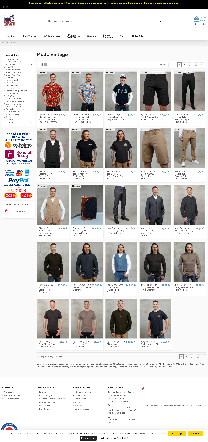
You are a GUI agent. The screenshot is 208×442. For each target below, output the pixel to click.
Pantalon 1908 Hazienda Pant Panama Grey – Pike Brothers (182, 118)
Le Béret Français (13, 98)
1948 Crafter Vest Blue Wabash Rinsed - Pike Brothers (115, 288)
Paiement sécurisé (47, 402)
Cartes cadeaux (18, 211)
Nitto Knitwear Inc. (14, 106)
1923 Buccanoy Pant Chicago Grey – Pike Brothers (115, 230)
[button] (52, 36)
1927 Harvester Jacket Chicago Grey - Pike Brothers (148, 232)
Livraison (43, 392)
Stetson (9, 117)
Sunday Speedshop (14, 114)
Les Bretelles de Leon (15, 101)
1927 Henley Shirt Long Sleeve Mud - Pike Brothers (184, 287)
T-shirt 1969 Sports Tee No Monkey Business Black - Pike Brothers (81, 175)
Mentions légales (46, 395)
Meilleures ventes (11, 399)
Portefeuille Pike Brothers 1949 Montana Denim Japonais (80, 232)
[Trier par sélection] (162, 65)
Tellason (9, 120)
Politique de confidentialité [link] (114, 438)
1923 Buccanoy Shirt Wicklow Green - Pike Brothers (46, 288)
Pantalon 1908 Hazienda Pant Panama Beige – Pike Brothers (182, 175)
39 (196, 64)
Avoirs (77, 402)
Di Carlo (9, 83)
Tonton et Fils (11, 122)
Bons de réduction (82, 409)
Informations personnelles (86, 392)
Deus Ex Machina (13, 80)
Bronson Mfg (11, 78)
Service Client (45, 406)
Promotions (9, 392)
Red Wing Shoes (13, 62)
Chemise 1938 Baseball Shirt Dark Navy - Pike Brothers (116, 117)
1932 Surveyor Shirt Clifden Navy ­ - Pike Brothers (82, 287)
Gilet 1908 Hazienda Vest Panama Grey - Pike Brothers (46, 175)
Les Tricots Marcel (13, 104)
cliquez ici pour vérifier (198, 406)
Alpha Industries (13, 70)
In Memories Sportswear (16, 91)
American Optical (13, 72)
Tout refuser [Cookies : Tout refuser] (195, 433)
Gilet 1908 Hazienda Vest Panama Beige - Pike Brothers (46, 232)
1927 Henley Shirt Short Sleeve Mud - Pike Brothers (82, 344)
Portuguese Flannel (14, 112)
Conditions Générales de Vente (52, 399)
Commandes (80, 399)
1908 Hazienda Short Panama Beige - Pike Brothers (148, 175)
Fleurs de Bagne (13, 88)
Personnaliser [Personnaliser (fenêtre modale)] (88, 438)
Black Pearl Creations (15, 75)
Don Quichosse (12, 85)
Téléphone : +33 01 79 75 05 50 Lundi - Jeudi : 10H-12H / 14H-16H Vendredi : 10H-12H (123, 410)
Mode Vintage (11, 55)
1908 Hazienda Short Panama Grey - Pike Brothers (150, 117)
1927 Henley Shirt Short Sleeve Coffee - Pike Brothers (48, 344)
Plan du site (44, 409)
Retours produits (82, 395)
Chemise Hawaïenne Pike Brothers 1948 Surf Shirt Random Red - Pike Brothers (48, 118)
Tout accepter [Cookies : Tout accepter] (177, 433)
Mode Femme (12, 93)
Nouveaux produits (12, 395)
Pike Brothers (12, 59)
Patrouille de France (15, 109)
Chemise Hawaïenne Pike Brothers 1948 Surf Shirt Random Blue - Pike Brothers (82, 118)
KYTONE (10, 96)
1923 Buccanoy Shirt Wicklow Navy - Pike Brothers (184, 230)
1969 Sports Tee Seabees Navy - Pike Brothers (150, 344)
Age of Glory (11, 67)
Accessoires (11, 64)
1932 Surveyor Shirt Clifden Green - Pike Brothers (116, 344)
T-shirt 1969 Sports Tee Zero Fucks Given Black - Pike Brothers (116, 175)
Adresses (78, 406)
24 (172, 65)
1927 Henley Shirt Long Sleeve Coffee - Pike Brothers (150, 287)
